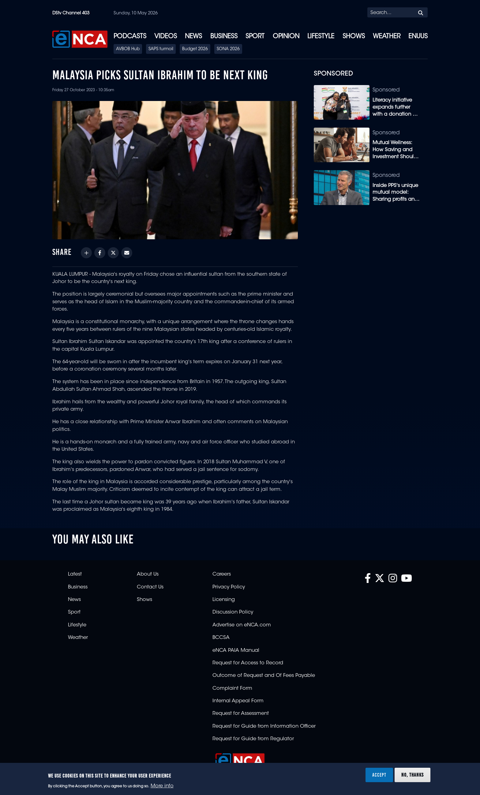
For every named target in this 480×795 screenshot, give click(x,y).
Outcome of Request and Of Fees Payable (263, 675)
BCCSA (221, 637)
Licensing (223, 599)
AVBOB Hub (128, 49)
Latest (75, 574)
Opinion (286, 37)
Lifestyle (320, 37)
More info (162, 786)
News (193, 37)
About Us (148, 574)
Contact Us (150, 587)
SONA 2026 (228, 49)
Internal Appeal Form (238, 701)
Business (224, 37)
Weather (386, 37)
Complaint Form (232, 688)
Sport (255, 37)
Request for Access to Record (247, 663)
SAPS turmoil (160, 49)
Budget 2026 (195, 49)
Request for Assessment (240, 713)
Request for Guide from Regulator (253, 739)
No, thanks (412, 775)
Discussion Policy (232, 612)
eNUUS (418, 37)
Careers (221, 574)
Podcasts (130, 37)
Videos (165, 37)
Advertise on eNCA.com (241, 625)
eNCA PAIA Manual (235, 650)
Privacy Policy (228, 587)
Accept (379, 775)
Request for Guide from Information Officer (264, 726)
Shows (354, 37)
